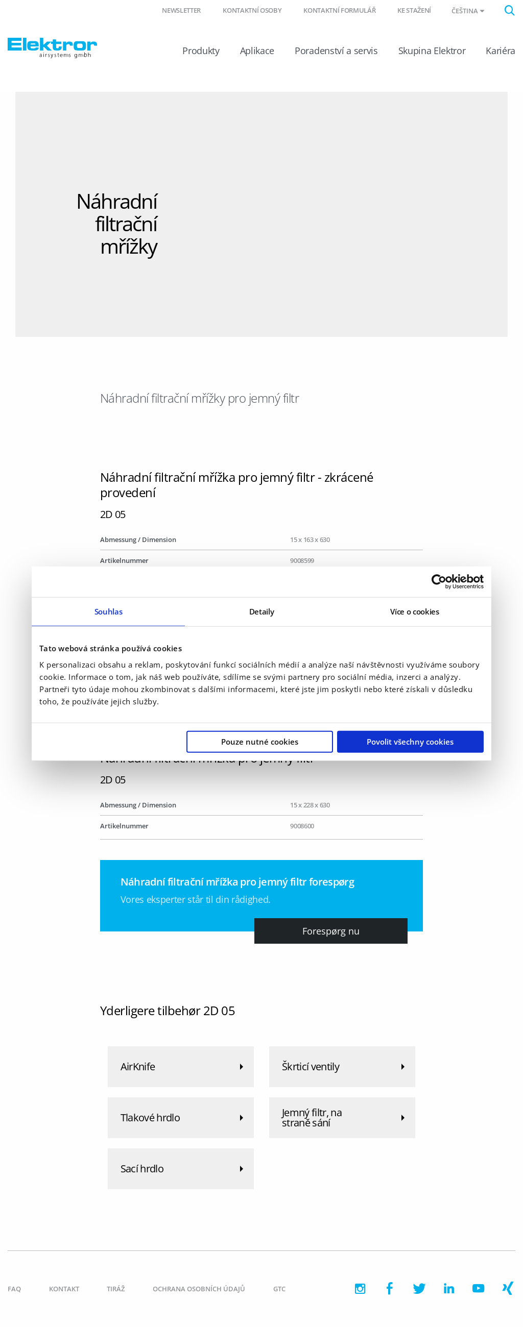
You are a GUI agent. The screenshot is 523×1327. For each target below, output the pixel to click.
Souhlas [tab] (108, 611)
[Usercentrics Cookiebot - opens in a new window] (439, 581)
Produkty (200, 50)
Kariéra (500, 50)
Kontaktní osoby (252, 10)
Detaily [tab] (261, 611)
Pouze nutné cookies (259, 741)
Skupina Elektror (432, 50)
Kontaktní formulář (339, 10)
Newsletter (181, 10)
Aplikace (257, 50)
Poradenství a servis (336, 50)
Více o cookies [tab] (414, 611)
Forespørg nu (331, 931)
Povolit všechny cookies (410, 741)
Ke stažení (414, 10)
